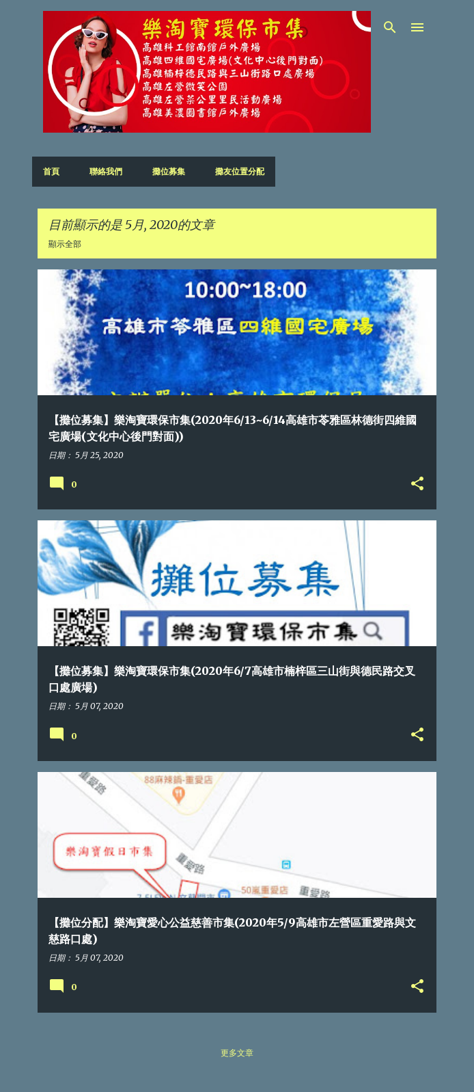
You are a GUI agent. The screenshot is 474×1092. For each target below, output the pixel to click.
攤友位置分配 (239, 171)
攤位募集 (168, 171)
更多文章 (237, 1052)
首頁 (51, 171)
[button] (417, 484)
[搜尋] (390, 27)
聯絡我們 (105, 171)
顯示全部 (64, 243)
